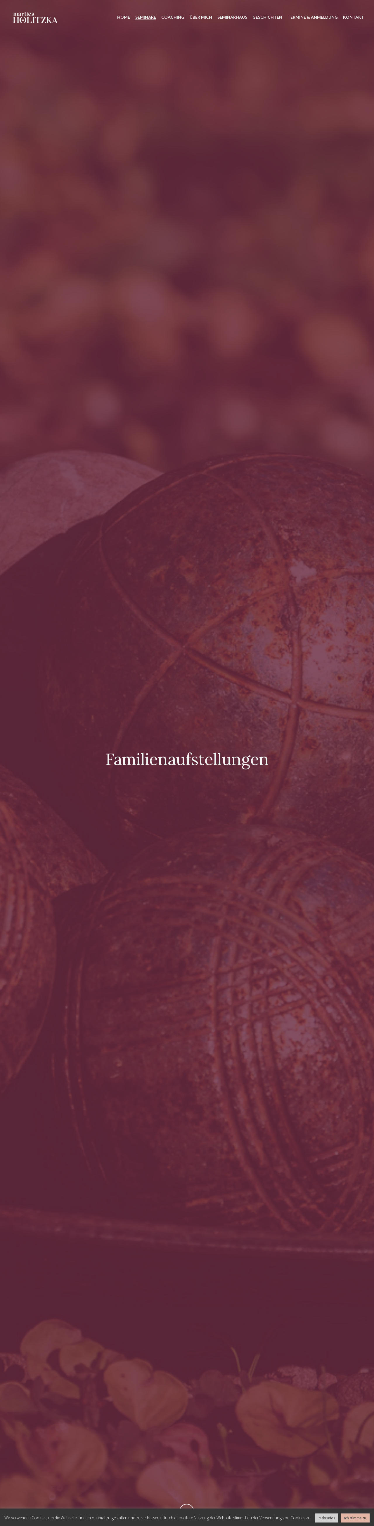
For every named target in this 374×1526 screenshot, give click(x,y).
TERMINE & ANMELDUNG (313, 17)
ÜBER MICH (201, 17)
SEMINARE (145, 17)
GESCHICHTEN (267, 17)
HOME (123, 17)
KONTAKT (353, 17)
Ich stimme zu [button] (355, 1518)
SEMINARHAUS (232, 17)
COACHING (172, 17)
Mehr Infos (327, 1518)
